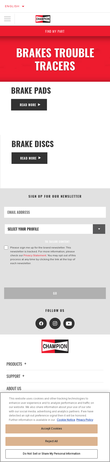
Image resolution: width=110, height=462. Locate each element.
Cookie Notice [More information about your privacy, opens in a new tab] (66, 420)
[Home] (43, 19)
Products (17, 364)
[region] (55, 427)
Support (16, 376)
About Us (14, 388)
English (12, 6)
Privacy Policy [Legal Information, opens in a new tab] (84, 420)
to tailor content (57, 241)
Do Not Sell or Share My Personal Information (51, 453)
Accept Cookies (51, 428)
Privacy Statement (34, 255)
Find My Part (55, 31)
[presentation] (40, 276)
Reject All (51, 441)
